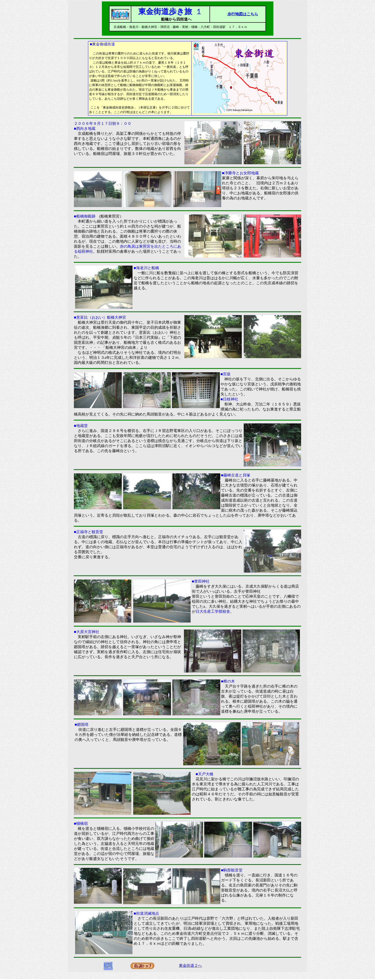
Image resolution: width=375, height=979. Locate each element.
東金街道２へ (190, 965)
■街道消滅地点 (146, 913)
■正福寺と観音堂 (88, 532)
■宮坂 (226, 374)
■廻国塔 (81, 724)
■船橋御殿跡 (86, 216)
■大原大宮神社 (86, 632)
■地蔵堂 (81, 426)
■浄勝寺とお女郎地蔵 (240, 173)
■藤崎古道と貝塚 (235, 475)
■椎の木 (228, 681)
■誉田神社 (201, 581)
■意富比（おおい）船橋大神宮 (100, 317)
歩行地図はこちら (242, 14)
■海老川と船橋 (146, 268)
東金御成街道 (103, 44)
